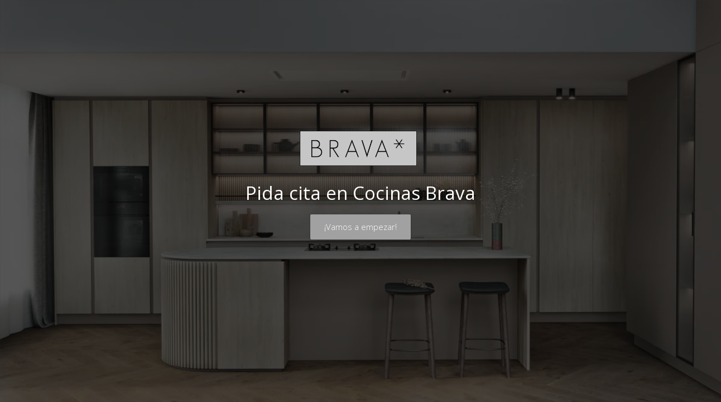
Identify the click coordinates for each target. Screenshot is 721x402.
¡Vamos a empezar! (360, 226)
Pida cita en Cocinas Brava (360, 192)
